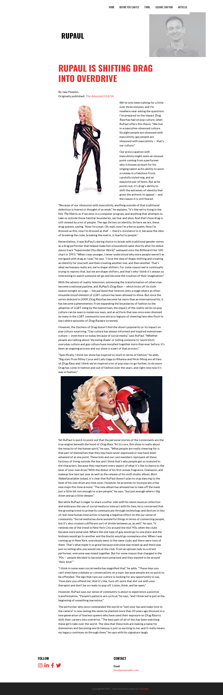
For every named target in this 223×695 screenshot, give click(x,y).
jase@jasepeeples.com (126, 670)
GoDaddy (143, 688)
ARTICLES (182, 7)
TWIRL (147, 7)
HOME (111, 7)
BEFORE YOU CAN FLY (129, 7)
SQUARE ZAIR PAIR (164, 7)
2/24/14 (100, 96)
